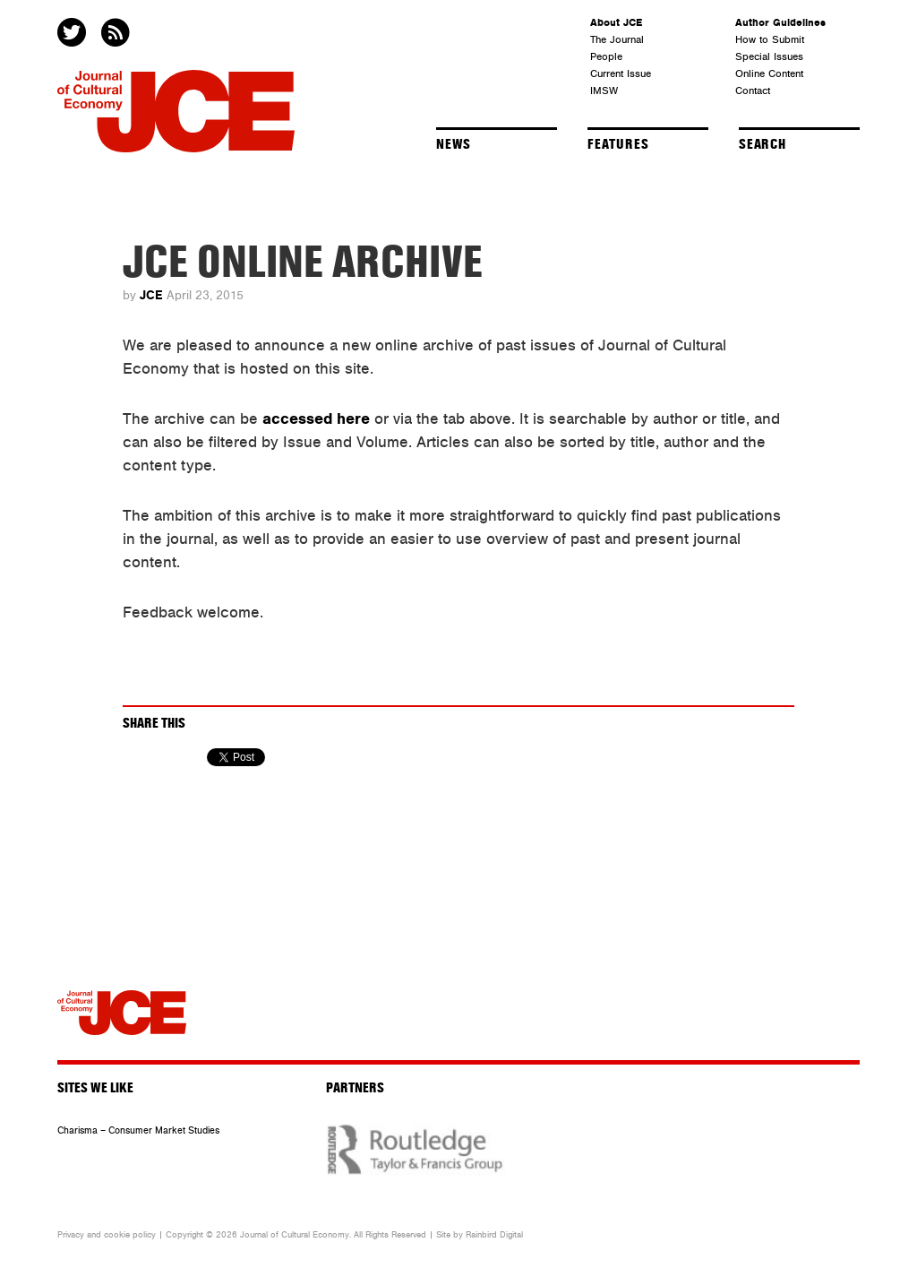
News (453, 144)
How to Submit (769, 39)
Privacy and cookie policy (106, 1234)
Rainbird (481, 1234)
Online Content (769, 73)
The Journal (617, 39)
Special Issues (769, 56)
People (606, 56)
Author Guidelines (780, 22)
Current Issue (620, 73)
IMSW (604, 90)
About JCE (616, 22)
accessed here (316, 419)
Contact (752, 90)
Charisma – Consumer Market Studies (138, 1130)
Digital (511, 1234)
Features (617, 144)
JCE (151, 295)
